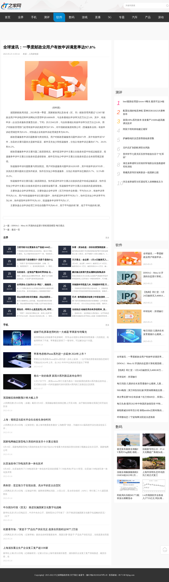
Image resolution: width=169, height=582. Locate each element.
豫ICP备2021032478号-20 (96, 575)
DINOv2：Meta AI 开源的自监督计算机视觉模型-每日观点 (34, 226)
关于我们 (74, 575)
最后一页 (11, 230)
